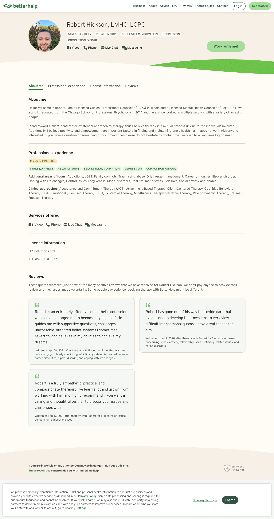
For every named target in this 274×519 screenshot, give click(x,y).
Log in (238, 6)
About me (36, 86)
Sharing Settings (76, 507)
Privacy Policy (87, 496)
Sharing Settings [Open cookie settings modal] (205, 500)
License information (105, 86)
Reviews (131, 86)
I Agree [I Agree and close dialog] (230, 500)
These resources (39, 470)
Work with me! (226, 46)
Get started (260, 6)
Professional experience (66, 86)
